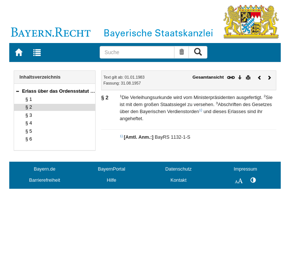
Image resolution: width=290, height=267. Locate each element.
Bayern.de (44, 169)
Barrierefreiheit (44, 180)
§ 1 (29, 99)
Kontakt (178, 180)
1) (200, 110)
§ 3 (29, 115)
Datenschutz (178, 169)
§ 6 (29, 139)
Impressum (245, 169)
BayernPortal (111, 169)
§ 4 (29, 123)
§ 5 (29, 131)
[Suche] (137, 52)
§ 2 (29, 107)
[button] (17, 91)
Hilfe (111, 180)
